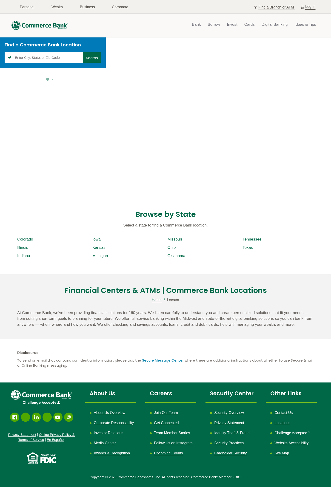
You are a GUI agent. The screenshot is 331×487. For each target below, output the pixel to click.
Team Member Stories (172, 433)
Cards (249, 24)
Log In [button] (310, 6)
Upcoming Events (168, 453)
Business (87, 7)
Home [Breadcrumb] (157, 300)
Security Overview (229, 413)
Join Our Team (166, 413)
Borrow (214, 24)
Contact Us (283, 413)
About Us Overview (109, 413)
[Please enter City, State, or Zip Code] (44, 57)
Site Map (281, 453)
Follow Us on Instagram (173, 443)
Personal (27, 7)
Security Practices (229, 443)
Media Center (105, 443)
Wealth (57, 7)
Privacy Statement (229, 423)
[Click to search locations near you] (10, 57)
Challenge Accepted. (292, 433)
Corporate (120, 7)
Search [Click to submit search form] (92, 57)
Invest (232, 24)
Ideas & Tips (305, 24)
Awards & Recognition (112, 453)
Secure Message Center (163, 360)
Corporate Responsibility (114, 423)
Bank (196, 24)
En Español (56, 440)
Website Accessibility (291, 443)
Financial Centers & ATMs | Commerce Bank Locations (165, 290)
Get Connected (166, 423)
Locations (282, 423)
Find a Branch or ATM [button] (276, 7)
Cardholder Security (230, 453)
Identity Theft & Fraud (232, 433)
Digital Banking (275, 24)
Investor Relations (108, 433)
